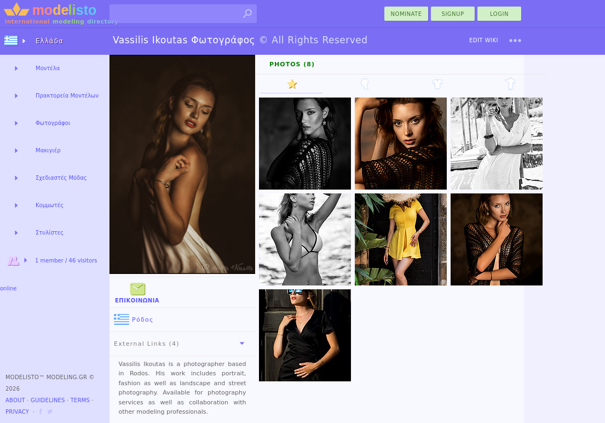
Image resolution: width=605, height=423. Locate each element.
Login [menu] (499, 14)
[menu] (515, 40)
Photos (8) (292, 64)
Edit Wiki (483, 40)
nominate (406, 14)
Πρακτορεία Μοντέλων (67, 96)
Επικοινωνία (137, 292)
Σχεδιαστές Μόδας (61, 178)
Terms (80, 400)
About (15, 400)
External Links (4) (181, 343)
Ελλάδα (50, 41)
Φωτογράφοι (53, 123)
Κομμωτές (50, 205)
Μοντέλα (48, 68)
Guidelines (48, 400)
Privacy (17, 412)
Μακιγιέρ (48, 150)
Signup (453, 14)
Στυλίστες (50, 233)
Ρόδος (134, 319)
